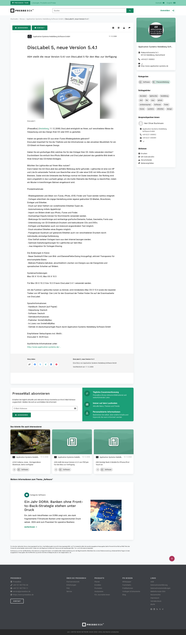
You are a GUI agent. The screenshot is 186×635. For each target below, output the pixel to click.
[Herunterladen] (124, 28)
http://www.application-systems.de (154, 66)
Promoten (98, 588)
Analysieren (98, 591)
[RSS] (157, 609)
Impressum (154, 598)
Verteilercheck (155, 601)
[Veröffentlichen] (172, 558)
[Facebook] (151, 609)
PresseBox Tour (20, 3)
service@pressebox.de (65, 552)
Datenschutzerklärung (159, 585)
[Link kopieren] (29, 364)
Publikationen (127, 588)
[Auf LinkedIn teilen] (51, 364)
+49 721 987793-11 (20, 588)
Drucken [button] (144, 153)
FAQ (68, 588)
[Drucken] (113, 28)
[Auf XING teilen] (45, 364)
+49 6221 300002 (148, 59)
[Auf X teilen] (40, 364)
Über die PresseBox (76, 578)
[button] (72, 92)
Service (69, 591)
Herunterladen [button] (146, 160)
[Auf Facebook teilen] (35, 364)
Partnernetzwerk (72, 582)
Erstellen (97, 585)
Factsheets (126, 585)
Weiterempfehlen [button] (147, 163)
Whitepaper (126, 582)
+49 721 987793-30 (20, 585)
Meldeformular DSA (157, 591)
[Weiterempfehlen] (129, 28)
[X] (160, 609)
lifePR (152, 604)
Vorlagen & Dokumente (131, 591)
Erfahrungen (71, 585)
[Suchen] (130, 10)
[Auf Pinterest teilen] (56, 364)
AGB (152, 582)
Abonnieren (21, 28)
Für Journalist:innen (102, 595)
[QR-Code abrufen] (118, 28)
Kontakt (40, 28)
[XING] (162, 609)
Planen (97, 582)
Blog (124, 595)
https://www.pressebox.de (23, 595)
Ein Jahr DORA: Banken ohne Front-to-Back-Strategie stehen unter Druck (53, 506)
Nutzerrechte (155, 595)
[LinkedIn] (154, 609)
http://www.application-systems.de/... (44, 347)
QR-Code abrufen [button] (147, 157)
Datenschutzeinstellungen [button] (160, 588)
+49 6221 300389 (149, 138)
